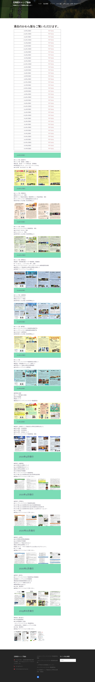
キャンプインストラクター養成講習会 (46, 667)
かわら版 (58, 3)
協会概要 (45, 3)
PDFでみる (51, 30)
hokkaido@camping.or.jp (22, 669)
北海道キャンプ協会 (22, 2)
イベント (52, 3)
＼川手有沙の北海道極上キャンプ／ (45, 664)
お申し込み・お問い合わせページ (72, 3)
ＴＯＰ (40, 3)
